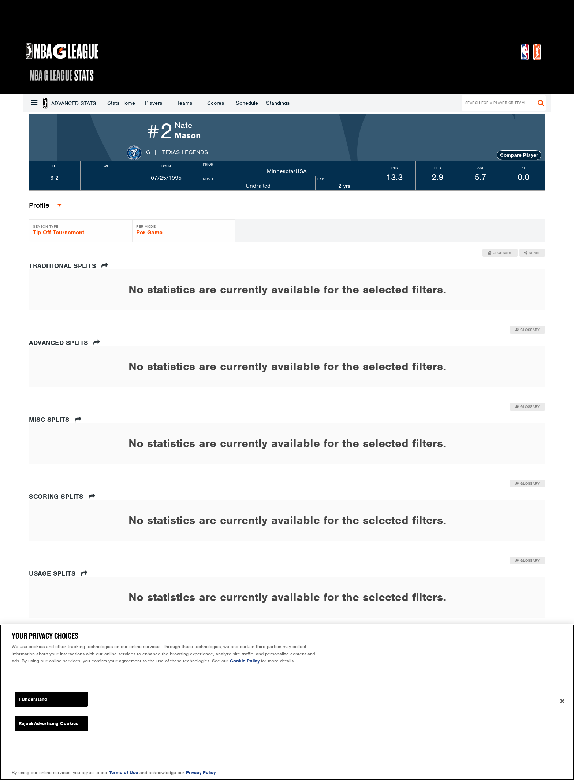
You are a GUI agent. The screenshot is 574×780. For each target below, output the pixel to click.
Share (532, 252)
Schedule (188, 103)
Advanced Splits (64, 343)
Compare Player (519, 155)
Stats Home (62, 103)
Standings (219, 103)
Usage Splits (58, 573)
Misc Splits (55, 420)
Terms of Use (123, 772)
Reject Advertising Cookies (48, 723)
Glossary (500, 252)
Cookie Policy (245, 661)
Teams (125, 103)
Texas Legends (185, 152)
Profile (39, 205)
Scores (156, 103)
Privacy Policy (201, 772)
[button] (34, 103)
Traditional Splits (68, 266)
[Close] (562, 701)
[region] (287, 702)
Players (94, 103)
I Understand (33, 699)
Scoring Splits (62, 497)
